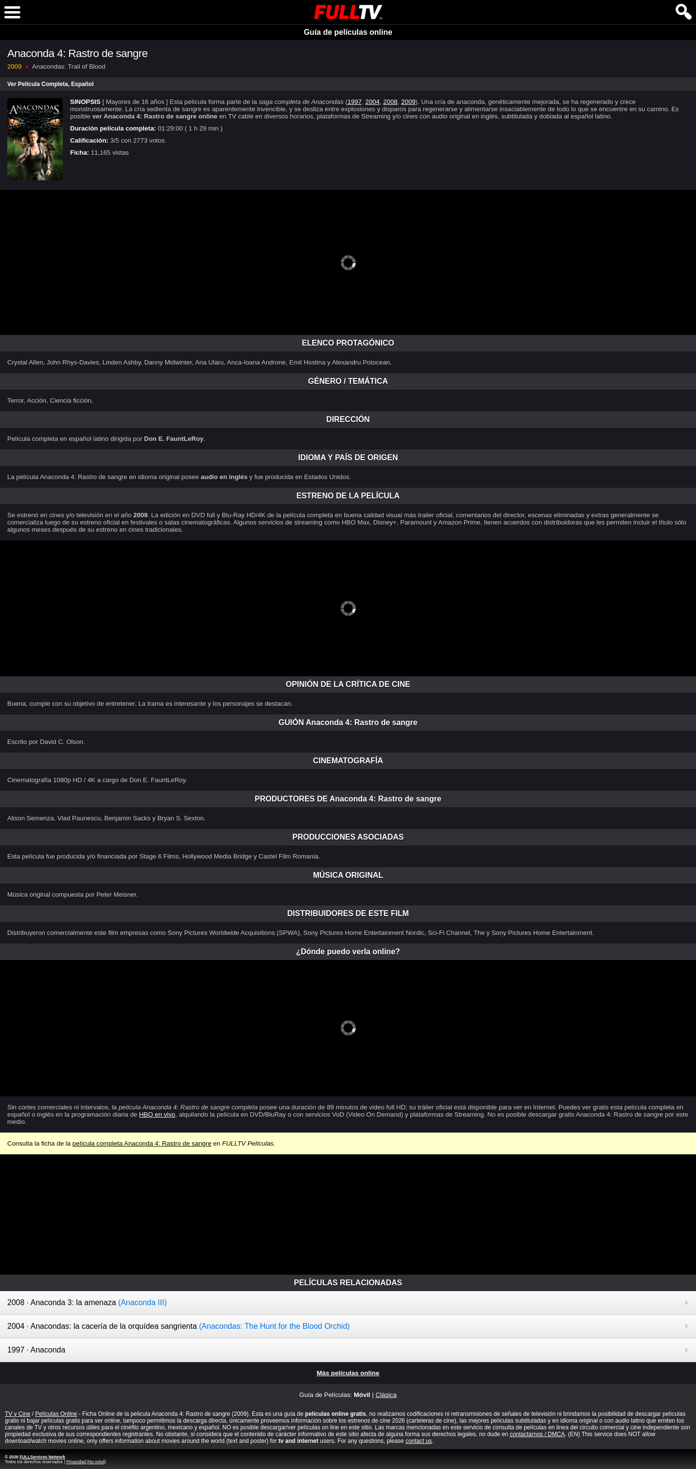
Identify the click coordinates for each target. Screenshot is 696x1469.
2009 (408, 101)
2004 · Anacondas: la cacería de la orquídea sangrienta (178, 1326)
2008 (390, 101)
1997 (355, 101)
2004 (372, 101)
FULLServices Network (42, 1456)
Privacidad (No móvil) (86, 1461)
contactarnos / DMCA (537, 1434)
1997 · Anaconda (36, 1350)
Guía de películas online (348, 32)
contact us (419, 1441)
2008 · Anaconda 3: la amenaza (87, 1302)
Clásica (386, 1394)
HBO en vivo (157, 1114)
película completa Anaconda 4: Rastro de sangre (141, 1143)
